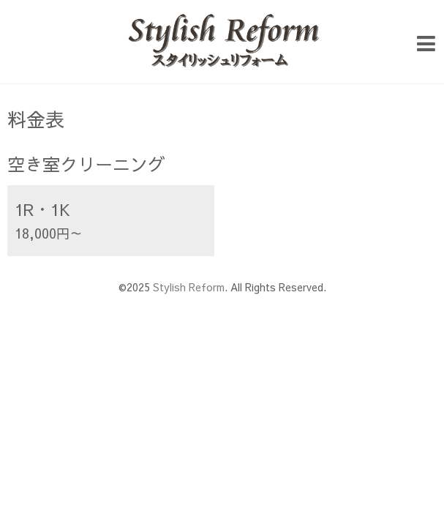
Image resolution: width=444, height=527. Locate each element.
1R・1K (42, 209)
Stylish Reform (189, 287)
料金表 (35, 118)
